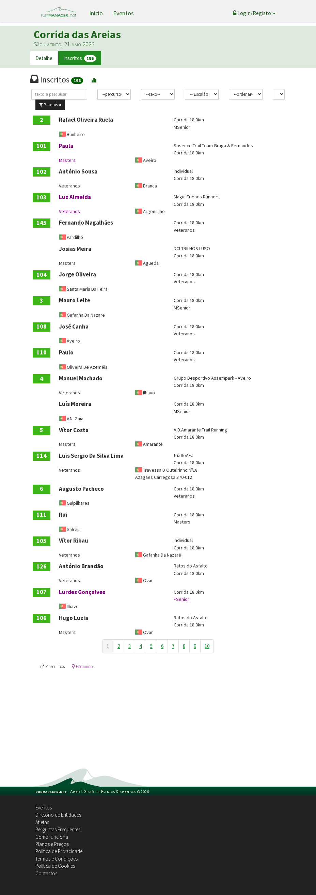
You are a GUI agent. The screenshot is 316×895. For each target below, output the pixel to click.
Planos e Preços (52, 844)
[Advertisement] (158, 717)
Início (96, 13)
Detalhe (43, 58)
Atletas (42, 822)
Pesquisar (50, 105)
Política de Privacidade (58, 851)
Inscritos (79, 58)
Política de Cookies (55, 866)
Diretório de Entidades (58, 814)
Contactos (46, 873)
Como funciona (51, 837)
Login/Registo (254, 13)
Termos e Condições (56, 858)
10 (207, 646)
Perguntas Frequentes (57, 829)
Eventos (123, 13)
